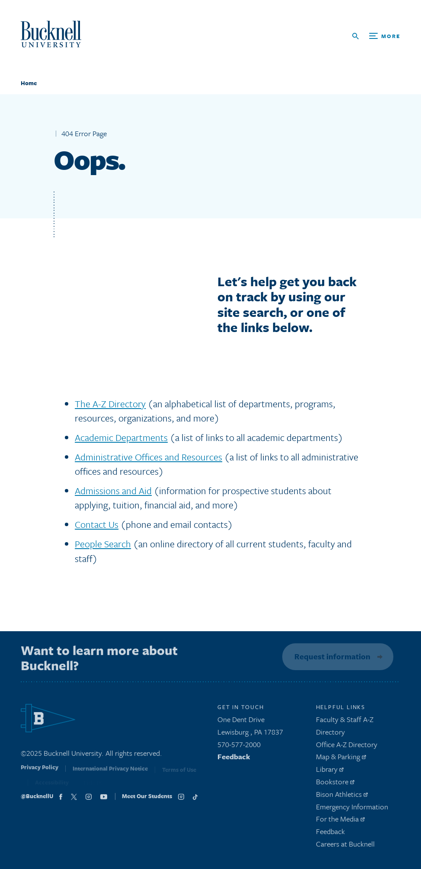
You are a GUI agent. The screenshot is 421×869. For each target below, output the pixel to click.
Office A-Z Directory (346, 746)
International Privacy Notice (110, 772)
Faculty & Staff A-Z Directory (344, 727)
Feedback (233, 759)
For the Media (340, 821)
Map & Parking (341, 759)
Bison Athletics (342, 796)
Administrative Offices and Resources (148, 456)
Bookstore (335, 783)
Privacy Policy (39, 771)
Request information (331, 656)
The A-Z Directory (110, 403)
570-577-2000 (239, 746)
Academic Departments (121, 437)
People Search (103, 543)
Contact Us (96, 524)
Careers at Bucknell (345, 845)
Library (330, 771)
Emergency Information (352, 808)
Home (29, 83)
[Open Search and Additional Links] (376, 36)
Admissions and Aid (113, 490)
